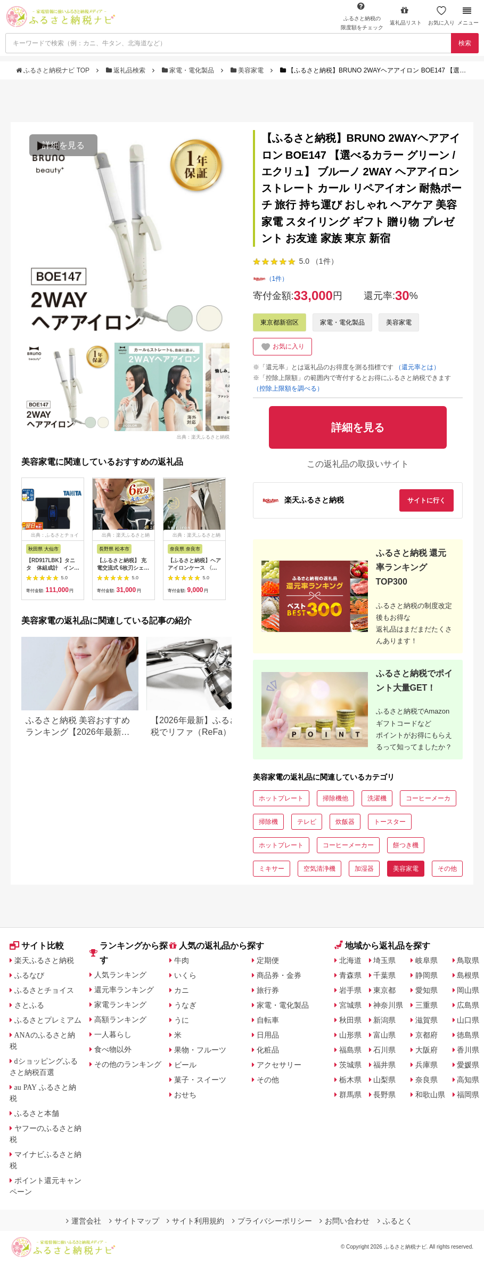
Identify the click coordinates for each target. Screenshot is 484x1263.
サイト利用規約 (195, 1221)
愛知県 (426, 990)
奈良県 (426, 1079)
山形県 (350, 1035)
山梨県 (384, 1079)
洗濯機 (377, 798)
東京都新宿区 (279, 322)
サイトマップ (134, 1221)
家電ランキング (120, 1004)
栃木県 (350, 1079)
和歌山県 (430, 1094)
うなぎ (185, 1005)
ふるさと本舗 (36, 1113)
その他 (447, 868)
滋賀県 (426, 1020)
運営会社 (83, 1221)
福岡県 (468, 1094)
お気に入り (441, 16)
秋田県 (350, 1020)
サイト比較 (37, 945)
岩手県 (350, 990)
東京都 (384, 990)
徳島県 (468, 1035)
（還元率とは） (417, 367)
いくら (185, 975)
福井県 (384, 1064)
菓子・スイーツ (200, 1079)
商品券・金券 (279, 975)
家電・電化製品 (189, 70)
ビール (185, 1064)
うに (181, 1020)
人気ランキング (120, 974)
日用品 (268, 1035)
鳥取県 (468, 960)
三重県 (426, 1005)
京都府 (426, 1035)
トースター (390, 821)
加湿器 (364, 868)
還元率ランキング (124, 989)
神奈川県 (388, 1005)
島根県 (468, 975)
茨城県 (350, 1064)
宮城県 (350, 1005)
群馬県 (350, 1094)
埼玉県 (384, 960)
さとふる (29, 1005)
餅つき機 (406, 845)
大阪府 (426, 1050)
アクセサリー (279, 1064)
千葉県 (384, 975)
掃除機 (268, 821)
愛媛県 (468, 1064)
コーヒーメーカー (348, 845)
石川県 (384, 1050)
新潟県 (384, 1020)
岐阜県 (426, 960)
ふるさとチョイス (44, 990)
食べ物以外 (113, 1049)
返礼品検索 (126, 70)
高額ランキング (120, 1019)
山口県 (468, 1020)
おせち (185, 1094)
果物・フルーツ (200, 1050)
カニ (181, 990)
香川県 (468, 1050)
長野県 (384, 1094)
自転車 (268, 1020)
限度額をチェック (362, 16)
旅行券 (268, 990)
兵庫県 (426, 1064)
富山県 (384, 1035)
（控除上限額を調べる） (288, 388)
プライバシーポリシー (272, 1221)
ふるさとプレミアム (47, 1020)
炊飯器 (345, 821)
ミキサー (271, 868)
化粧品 (268, 1050)
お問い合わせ (344, 1221)
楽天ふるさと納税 (44, 960)
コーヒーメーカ (428, 798)
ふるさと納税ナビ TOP (53, 70)
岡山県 (468, 990)
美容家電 (248, 70)
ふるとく (395, 1221)
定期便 (268, 960)
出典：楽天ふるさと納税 (203, 437)
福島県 (350, 1050)
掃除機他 (335, 798)
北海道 (350, 960)
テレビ (306, 821)
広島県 (468, 1005)
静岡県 (426, 975)
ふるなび (29, 975)
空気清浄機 (319, 868)
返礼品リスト (406, 16)
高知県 (468, 1079)
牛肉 (181, 960)
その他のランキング (127, 1064)
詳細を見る (63, 145)
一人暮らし (113, 1034)
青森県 (350, 975)
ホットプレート (281, 798)
